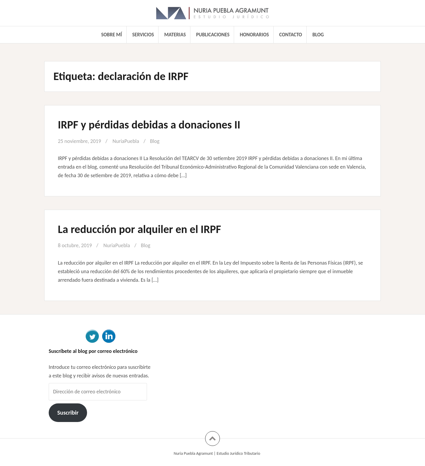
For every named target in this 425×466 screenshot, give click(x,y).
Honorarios (254, 35)
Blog (318, 35)
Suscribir (68, 412)
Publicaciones (213, 35)
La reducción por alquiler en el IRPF (139, 229)
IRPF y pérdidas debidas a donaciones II (149, 124)
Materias (175, 35)
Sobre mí (111, 35)
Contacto (290, 35)
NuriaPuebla (125, 141)
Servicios (143, 35)
